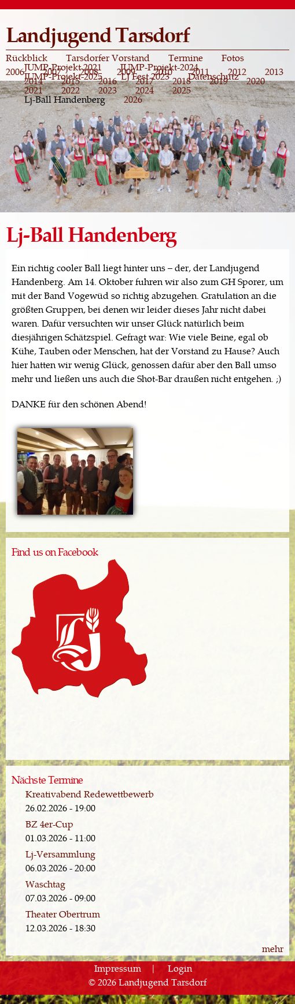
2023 (107, 90)
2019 (218, 80)
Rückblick (26, 57)
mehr (272, 948)
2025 (181, 90)
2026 (133, 99)
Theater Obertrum (62, 913)
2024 (144, 90)
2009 (126, 71)
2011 (200, 71)
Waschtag (45, 883)
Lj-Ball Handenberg (64, 99)
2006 (15, 71)
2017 (144, 80)
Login (180, 968)
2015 (70, 80)
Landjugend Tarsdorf (97, 34)
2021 (33, 90)
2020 (255, 80)
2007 (52, 71)
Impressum (117, 968)
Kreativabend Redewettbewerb (89, 793)
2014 (33, 80)
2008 (89, 71)
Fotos (233, 57)
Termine (185, 57)
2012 (237, 71)
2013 (274, 71)
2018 (181, 80)
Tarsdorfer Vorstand (108, 57)
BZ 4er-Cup (49, 823)
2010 (163, 71)
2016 (107, 80)
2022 (70, 90)
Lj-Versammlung (60, 853)
